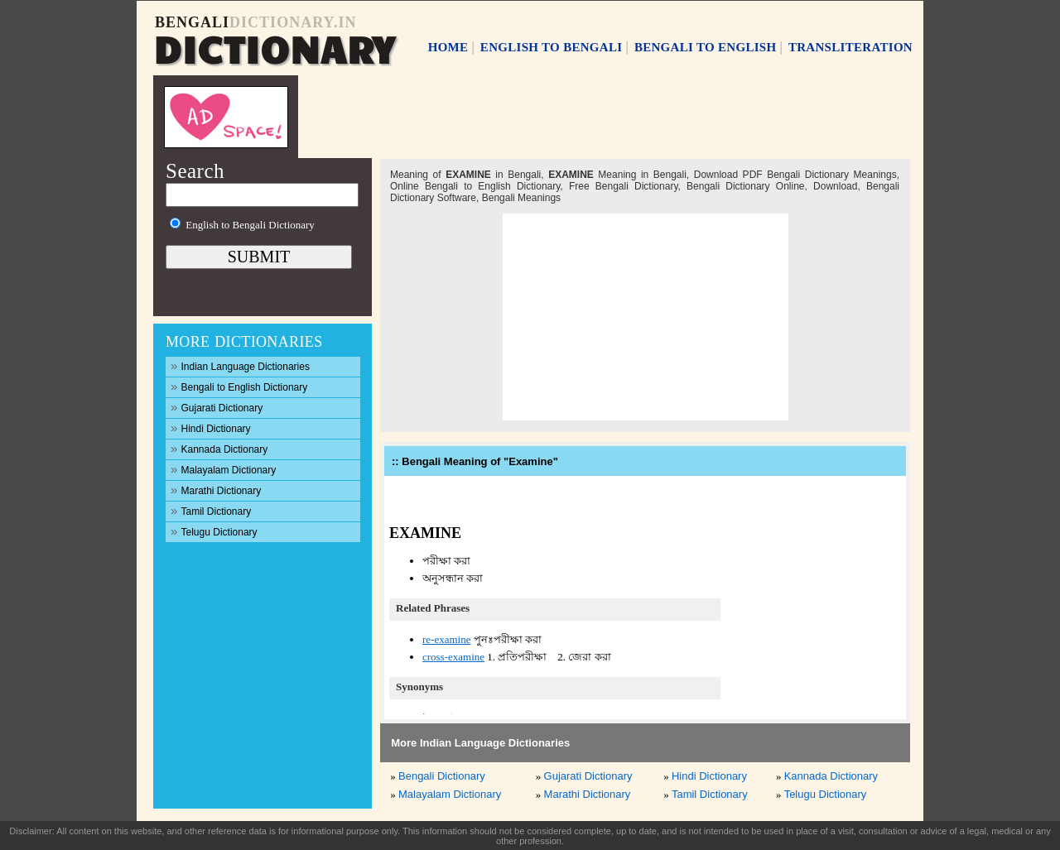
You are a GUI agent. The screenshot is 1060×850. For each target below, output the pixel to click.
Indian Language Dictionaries (240, 365)
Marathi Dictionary (216, 490)
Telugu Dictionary (214, 531)
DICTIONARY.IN (292, 22)
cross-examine (453, 657)
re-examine (446, 639)
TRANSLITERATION (850, 47)
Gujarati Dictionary (217, 407)
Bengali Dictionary (441, 776)
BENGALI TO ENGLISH (705, 47)
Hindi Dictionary (211, 427)
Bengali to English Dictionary (239, 386)
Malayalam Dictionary (223, 469)
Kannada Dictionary (219, 448)
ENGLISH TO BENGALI (551, 47)
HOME (448, 47)
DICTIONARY (274, 47)
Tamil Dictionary (211, 510)
